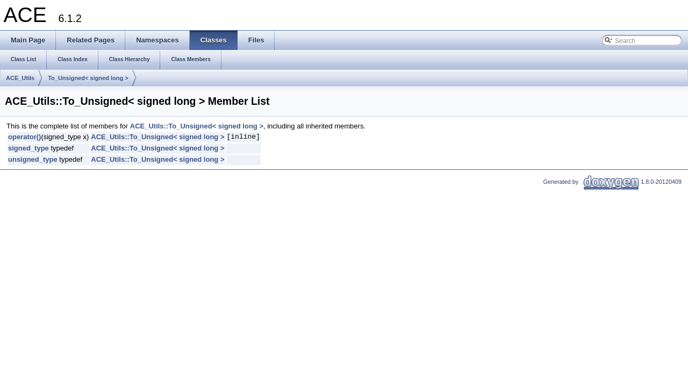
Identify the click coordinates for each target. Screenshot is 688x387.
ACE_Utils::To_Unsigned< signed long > (196, 126)
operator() (24, 137)
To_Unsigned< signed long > (88, 78)
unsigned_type (33, 159)
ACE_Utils (20, 78)
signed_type (28, 148)
